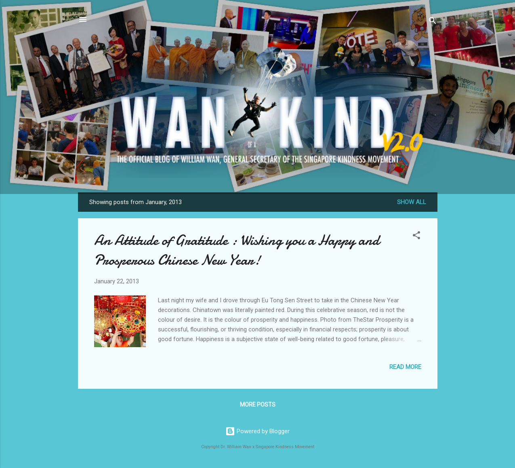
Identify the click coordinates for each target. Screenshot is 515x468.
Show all (411, 202)
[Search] (432, 22)
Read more (405, 367)
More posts (257, 404)
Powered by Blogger (257, 431)
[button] (416, 236)
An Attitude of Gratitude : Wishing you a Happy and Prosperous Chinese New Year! (236, 250)
